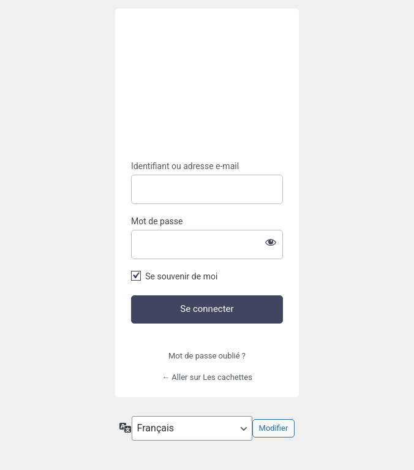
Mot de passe (157, 221)
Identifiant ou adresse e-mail (185, 166)
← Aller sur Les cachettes (207, 377)
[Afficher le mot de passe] (270, 242)
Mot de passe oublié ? (207, 355)
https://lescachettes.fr (207, 85)
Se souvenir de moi (181, 276)
